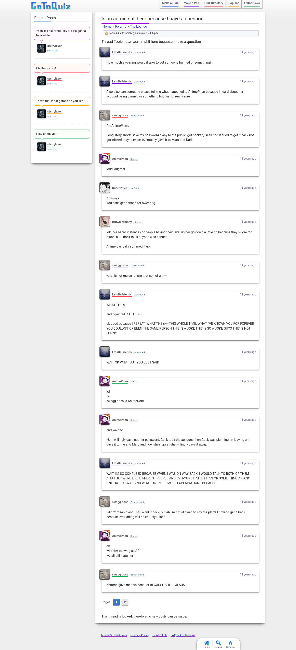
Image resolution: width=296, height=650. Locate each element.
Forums (120, 26)
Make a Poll (191, 3)
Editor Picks (252, 3)
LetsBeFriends (122, 52)
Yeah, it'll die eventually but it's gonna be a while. (61, 33)
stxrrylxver (54, 46)
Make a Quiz (170, 3)
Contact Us (159, 635)
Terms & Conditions (114, 635)
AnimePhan (120, 159)
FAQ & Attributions (183, 635)
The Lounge (138, 26)
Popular (233, 3)
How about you (46, 134)
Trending (230, 644)
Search (218, 644)
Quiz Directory (213, 3)
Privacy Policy (139, 635)
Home (107, 26)
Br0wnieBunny (122, 222)
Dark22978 (119, 188)
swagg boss (120, 115)
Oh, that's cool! (46, 68)
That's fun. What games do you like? (60, 101)
